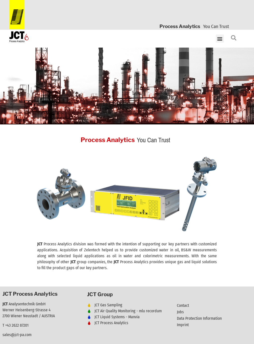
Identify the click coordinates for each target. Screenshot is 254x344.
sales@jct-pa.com (17, 334)
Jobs (180, 312)
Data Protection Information (199, 318)
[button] (220, 38)
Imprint (183, 324)
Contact (183, 305)
